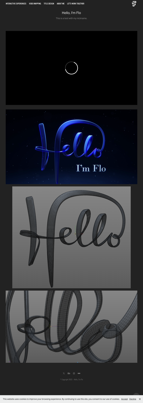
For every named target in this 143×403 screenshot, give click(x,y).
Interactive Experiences (16, 3)
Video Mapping (35, 3)
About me (60, 3)
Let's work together (75, 3)
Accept (124, 399)
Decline (132, 399)
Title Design (49, 3)
